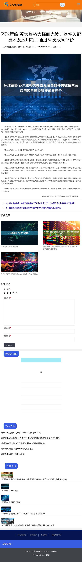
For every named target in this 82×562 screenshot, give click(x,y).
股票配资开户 (57, 535)
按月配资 (33, 535)
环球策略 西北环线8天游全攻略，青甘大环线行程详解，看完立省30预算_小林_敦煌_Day (34, 479)
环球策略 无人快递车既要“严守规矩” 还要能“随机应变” (23, 443)
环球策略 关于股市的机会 (11, 502)
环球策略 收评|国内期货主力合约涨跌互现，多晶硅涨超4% (23, 514)
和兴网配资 (22, 535)
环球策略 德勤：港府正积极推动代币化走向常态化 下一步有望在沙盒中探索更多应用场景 (42, 203)
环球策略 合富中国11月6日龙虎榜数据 (17, 449)
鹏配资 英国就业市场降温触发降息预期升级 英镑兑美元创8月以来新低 (35, 208)
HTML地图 (53, 551)
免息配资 (44, 535)
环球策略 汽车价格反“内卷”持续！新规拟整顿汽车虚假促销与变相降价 (30, 438)
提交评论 (9, 345)
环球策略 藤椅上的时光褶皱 (12, 454)
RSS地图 (45, 551)
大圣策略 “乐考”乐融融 (10, 491)
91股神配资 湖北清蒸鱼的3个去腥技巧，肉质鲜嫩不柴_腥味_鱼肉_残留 (28, 525)
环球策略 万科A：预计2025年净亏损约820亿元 (21, 433)
